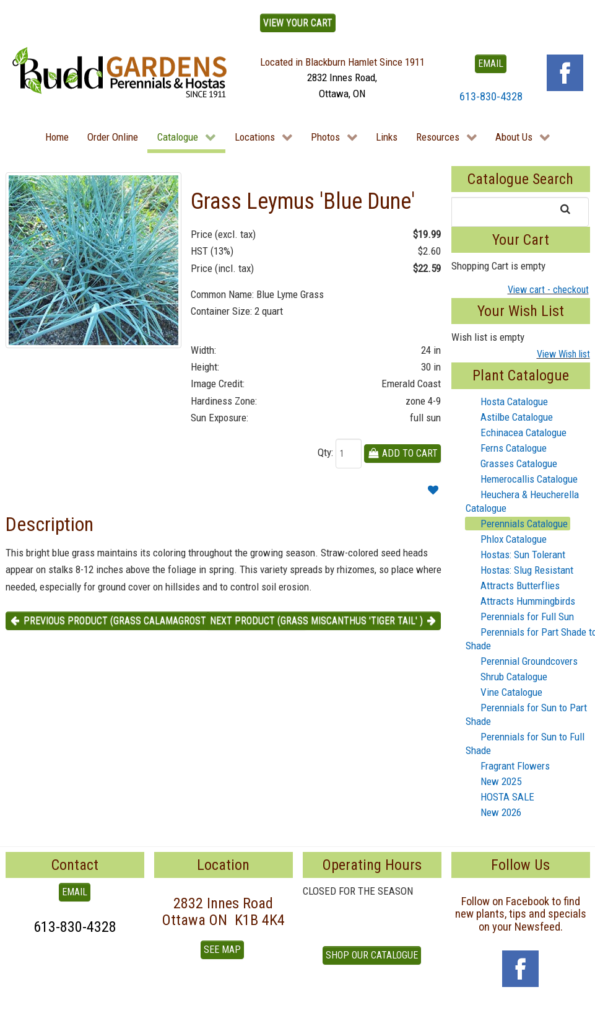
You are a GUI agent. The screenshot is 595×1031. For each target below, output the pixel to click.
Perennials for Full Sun (520, 616)
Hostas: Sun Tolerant (515, 554)
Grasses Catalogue (511, 463)
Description (49, 524)
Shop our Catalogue (372, 955)
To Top (19, 1017)
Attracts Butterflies (513, 585)
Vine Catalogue (504, 692)
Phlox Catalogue (506, 539)
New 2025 (493, 781)
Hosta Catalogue (507, 401)
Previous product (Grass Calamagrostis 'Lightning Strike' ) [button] (156, 620)
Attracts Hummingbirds (520, 601)
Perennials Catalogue (517, 523)
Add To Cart (402, 453)
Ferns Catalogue (506, 448)
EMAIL (490, 63)
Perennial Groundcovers (522, 661)
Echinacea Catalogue (516, 432)
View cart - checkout (548, 290)
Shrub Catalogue (506, 676)
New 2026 (493, 812)
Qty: (325, 452)
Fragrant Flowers (508, 766)
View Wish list (563, 354)
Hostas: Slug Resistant (519, 570)
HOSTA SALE (500, 797)
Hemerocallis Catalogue (522, 479)
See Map (222, 949)
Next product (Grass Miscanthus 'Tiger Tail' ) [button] (324, 620)
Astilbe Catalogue (509, 417)
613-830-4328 (491, 96)
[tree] (520, 607)
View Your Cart (297, 23)
